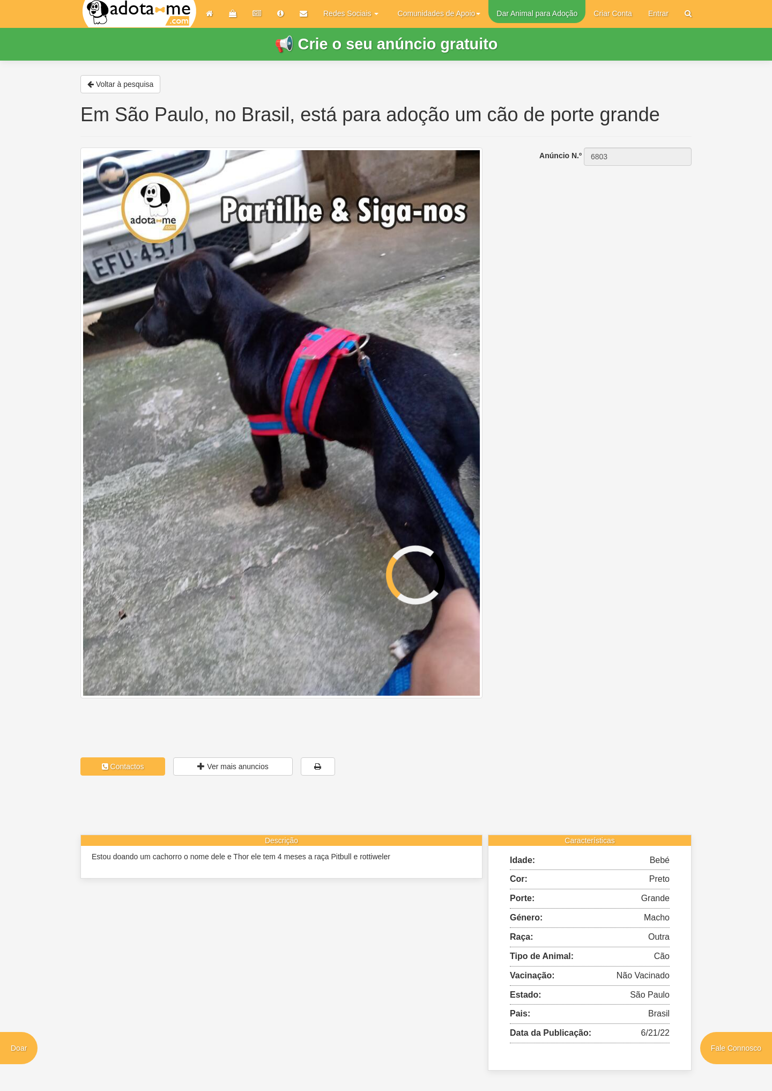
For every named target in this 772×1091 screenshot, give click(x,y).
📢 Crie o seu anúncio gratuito (386, 44)
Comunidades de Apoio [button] (439, 13)
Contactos (123, 766)
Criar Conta (612, 13)
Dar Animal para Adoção (536, 13)
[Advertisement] (595, 233)
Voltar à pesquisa (120, 84)
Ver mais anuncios (232, 766)
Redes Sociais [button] (350, 13)
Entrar (658, 13)
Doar (19, 1048)
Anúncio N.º (560, 155)
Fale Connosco (736, 1048)
